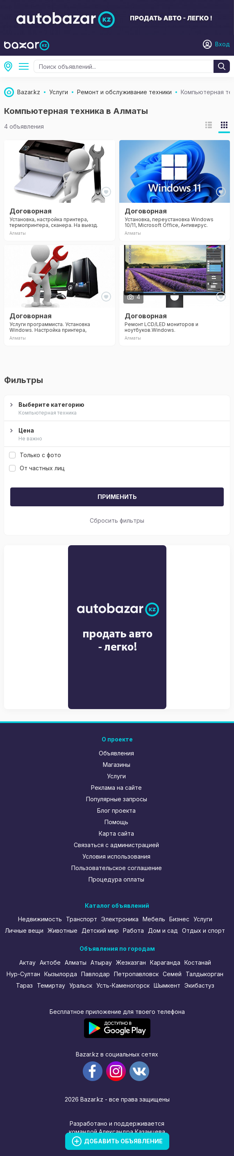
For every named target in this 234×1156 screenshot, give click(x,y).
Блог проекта (116, 810)
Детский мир (100, 930)
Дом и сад (163, 930)
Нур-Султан (23, 973)
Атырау (101, 962)
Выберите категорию (116, 409)
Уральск (80, 985)
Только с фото (35, 454)
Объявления (116, 753)
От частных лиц (37, 468)
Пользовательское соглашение (116, 867)
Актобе (50, 962)
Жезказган (131, 962)
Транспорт (81, 919)
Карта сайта (116, 833)
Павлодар (95, 973)
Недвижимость (40, 919)
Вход (222, 44)
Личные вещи (24, 930)
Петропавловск (136, 973)
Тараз (24, 985)
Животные (62, 930)
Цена (116, 434)
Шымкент (167, 985)
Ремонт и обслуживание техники (25, 66)
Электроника (120, 919)
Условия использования (116, 856)
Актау (27, 962)
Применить (117, 496)
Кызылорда (60, 973)
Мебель (154, 919)
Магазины (116, 764)
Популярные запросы (116, 799)
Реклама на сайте (116, 787)
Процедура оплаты (116, 879)
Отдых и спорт (203, 930)
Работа (133, 930)
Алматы (10, 66)
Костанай (197, 962)
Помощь (116, 821)
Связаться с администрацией (116, 844)
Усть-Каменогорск (123, 985)
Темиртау (51, 985)
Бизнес (179, 919)
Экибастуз (199, 985)
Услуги (116, 776)
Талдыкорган (204, 973)
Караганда (165, 962)
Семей (172, 973)
